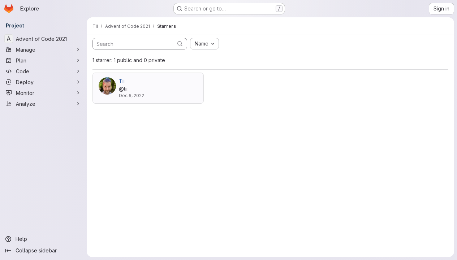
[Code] (43, 71)
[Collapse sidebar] (43, 251)
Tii (122, 81)
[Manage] (43, 49)
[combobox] (204, 43)
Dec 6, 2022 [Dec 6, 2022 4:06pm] (131, 95)
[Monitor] (43, 93)
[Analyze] (43, 104)
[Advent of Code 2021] (43, 39)
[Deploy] (43, 82)
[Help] (43, 239)
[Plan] (43, 60)
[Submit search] (180, 43)
